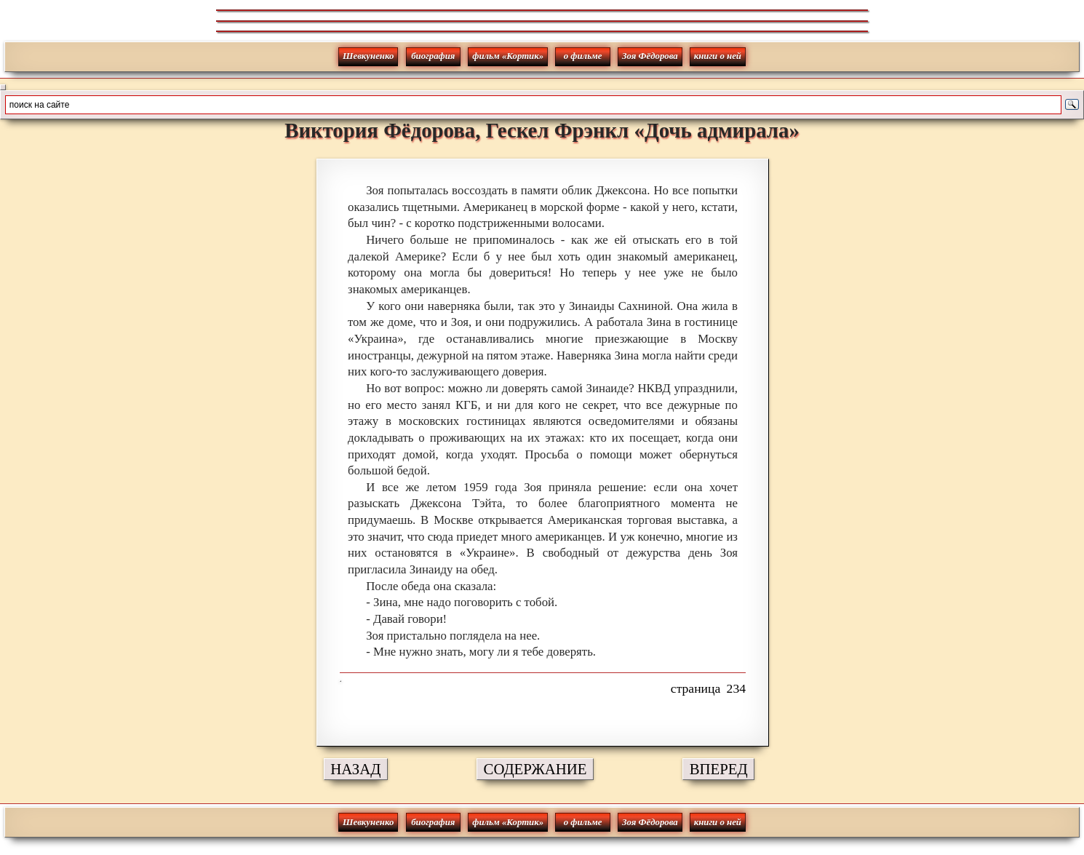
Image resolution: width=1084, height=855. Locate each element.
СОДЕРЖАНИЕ (535, 768)
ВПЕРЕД (719, 768)
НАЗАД (355, 768)
